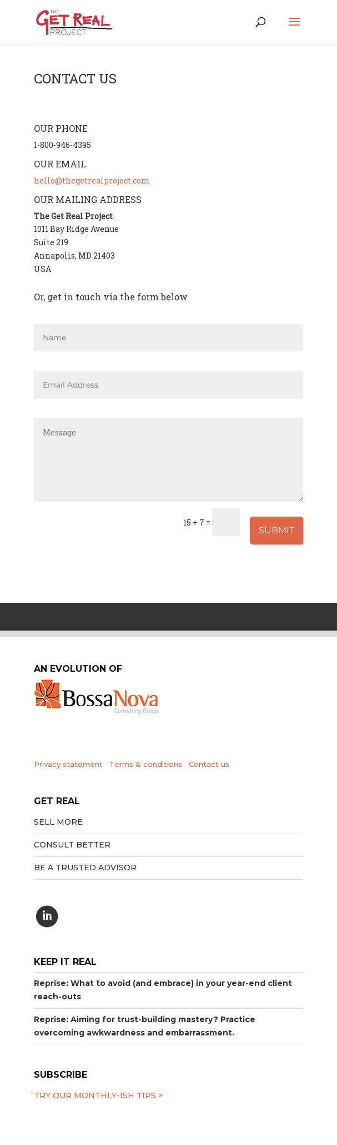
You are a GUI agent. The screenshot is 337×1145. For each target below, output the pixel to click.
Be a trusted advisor (85, 868)
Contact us (209, 764)
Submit (276, 530)
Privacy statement (68, 764)
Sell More (58, 822)
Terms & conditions (145, 764)
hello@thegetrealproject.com (92, 180)
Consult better (72, 845)
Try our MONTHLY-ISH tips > (98, 1096)
